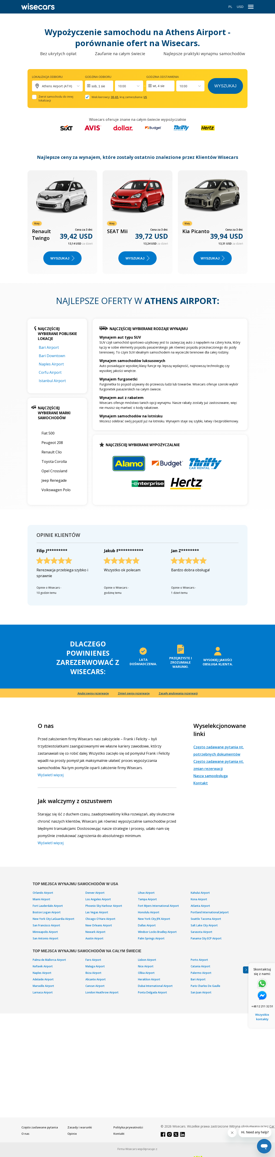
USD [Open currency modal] (240, 7)
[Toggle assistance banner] (245, 969)
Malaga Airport (95, 966)
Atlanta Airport (200, 906)
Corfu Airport (50, 372)
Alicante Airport (95, 979)
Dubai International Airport (155, 986)
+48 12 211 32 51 (262, 1006)
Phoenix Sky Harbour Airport (103, 906)
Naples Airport (51, 364)
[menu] (251, 7)
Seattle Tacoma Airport (206, 919)
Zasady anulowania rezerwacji (178, 693)
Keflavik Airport (43, 966)
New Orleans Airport (98, 925)
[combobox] (118, 86)
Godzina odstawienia (162, 77)
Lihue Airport (146, 893)
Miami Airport (41, 899)
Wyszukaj (225, 86)
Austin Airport (94, 938)
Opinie (72, 1133)
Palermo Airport (201, 973)
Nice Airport (146, 966)
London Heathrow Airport (102, 992)
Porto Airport (199, 960)
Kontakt (200, 783)
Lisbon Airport (147, 960)
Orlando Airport (43, 893)
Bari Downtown (52, 355)
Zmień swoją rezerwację (134, 693)
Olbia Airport (146, 973)
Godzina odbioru (98, 77)
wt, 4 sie (158, 86)
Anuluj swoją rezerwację (93, 693)
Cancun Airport (95, 986)
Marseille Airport (43, 986)
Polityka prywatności (128, 1127)
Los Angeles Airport (98, 899)
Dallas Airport (147, 925)
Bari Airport (49, 347)
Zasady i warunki (79, 1127)
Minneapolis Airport (45, 932)
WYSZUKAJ (62, 258)
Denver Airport (95, 893)
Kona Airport (199, 899)
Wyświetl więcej (51, 774)
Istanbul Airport (52, 380)
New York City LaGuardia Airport (53, 919)
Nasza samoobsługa (210, 775)
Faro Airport (93, 960)
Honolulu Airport (148, 912)
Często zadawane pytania (39, 1127)
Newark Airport (95, 932)
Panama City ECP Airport (206, 938)
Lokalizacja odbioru (47, 77)
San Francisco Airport (46, 925)
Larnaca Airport (43, 992)
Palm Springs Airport (151, 938)
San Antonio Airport (45, 938)
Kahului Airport (200, 893)
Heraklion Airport (149, 979)
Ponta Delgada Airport (152, 992)
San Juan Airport (201, 992)
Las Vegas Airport (96, 912)
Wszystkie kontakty (262, 1017)
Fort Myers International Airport (158, 906)
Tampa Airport (147, 899)
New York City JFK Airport (154, 919)
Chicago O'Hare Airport (100, 919)
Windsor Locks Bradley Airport (157, 932)
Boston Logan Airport (47, 912)
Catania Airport (200, 966)
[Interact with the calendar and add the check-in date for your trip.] (99, 86)
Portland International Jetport (210, 912)
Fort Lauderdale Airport (48, 906)
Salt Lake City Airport (204, 925)
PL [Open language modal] (230, 7)
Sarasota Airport (201, 932)
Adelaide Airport (43, 979)
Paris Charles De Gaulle (205, 986)
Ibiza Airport (93, 973)
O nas (25, 1133)
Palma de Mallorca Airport (49, 960)
